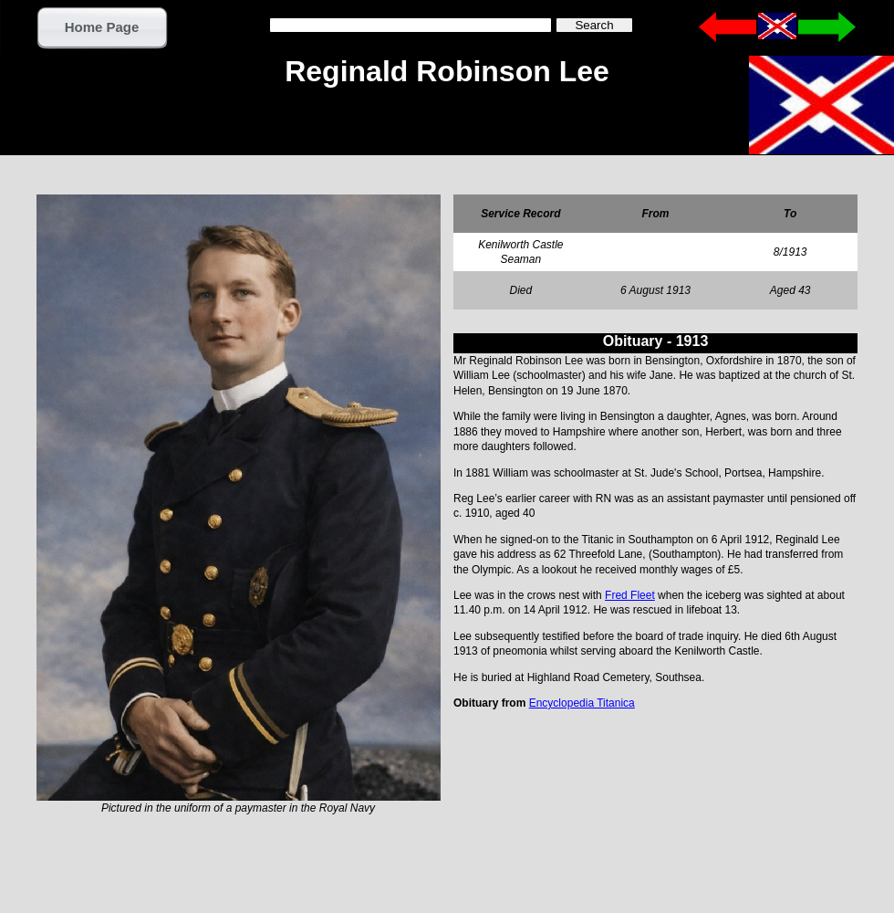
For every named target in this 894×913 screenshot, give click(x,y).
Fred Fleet (630, 595)
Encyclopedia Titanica (582, 703)
